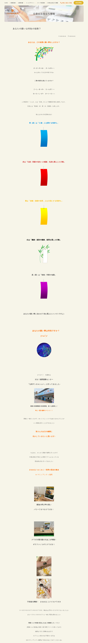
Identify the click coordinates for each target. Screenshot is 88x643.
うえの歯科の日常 (18, 36)
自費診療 (20, 3)
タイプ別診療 (41, 3)
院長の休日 (30, 36)
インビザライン (30, 3)
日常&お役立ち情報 (52, 3)
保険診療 (13, 3)
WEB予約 (79, 3)
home (6, 3)
